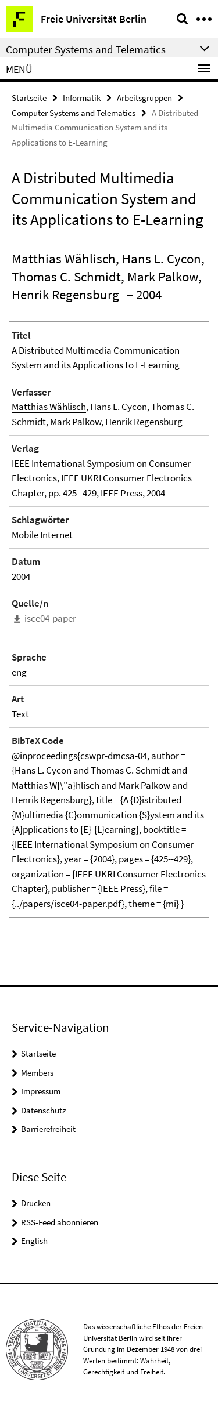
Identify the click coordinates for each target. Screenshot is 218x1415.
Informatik (82, 97)
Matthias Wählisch (64, 258)
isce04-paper (50, 618)
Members (37, 1072)
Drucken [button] (36, 1203)
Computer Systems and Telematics (73, 112)
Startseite (29, 97)
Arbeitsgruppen (144, 97)
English (34, 1240)
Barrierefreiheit (48, 1128)
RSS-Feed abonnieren (59, 1222)
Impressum (40, 1091)
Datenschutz (43, 1110)
